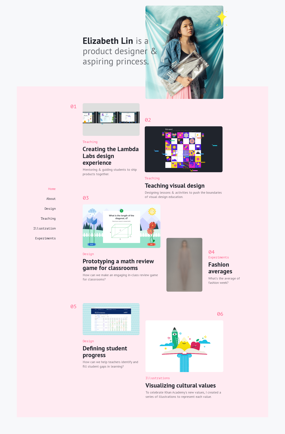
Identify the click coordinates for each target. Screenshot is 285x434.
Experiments (45, 238)
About (51, 198)
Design (50, 208)
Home (52, 189)
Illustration (44, 228)
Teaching (48, 218)
